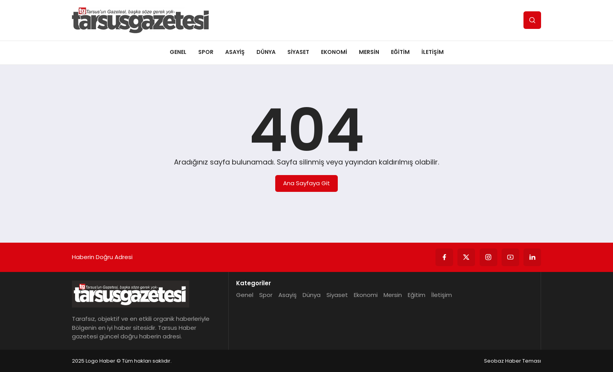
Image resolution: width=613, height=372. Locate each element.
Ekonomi (334, 52)
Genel (178, 52)
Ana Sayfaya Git (306, 183)
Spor (205, 52)
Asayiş (235, 52)
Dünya (266, 52)
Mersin (369, 52)
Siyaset (298, 52)
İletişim (432, 52)
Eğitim (400, 52)
